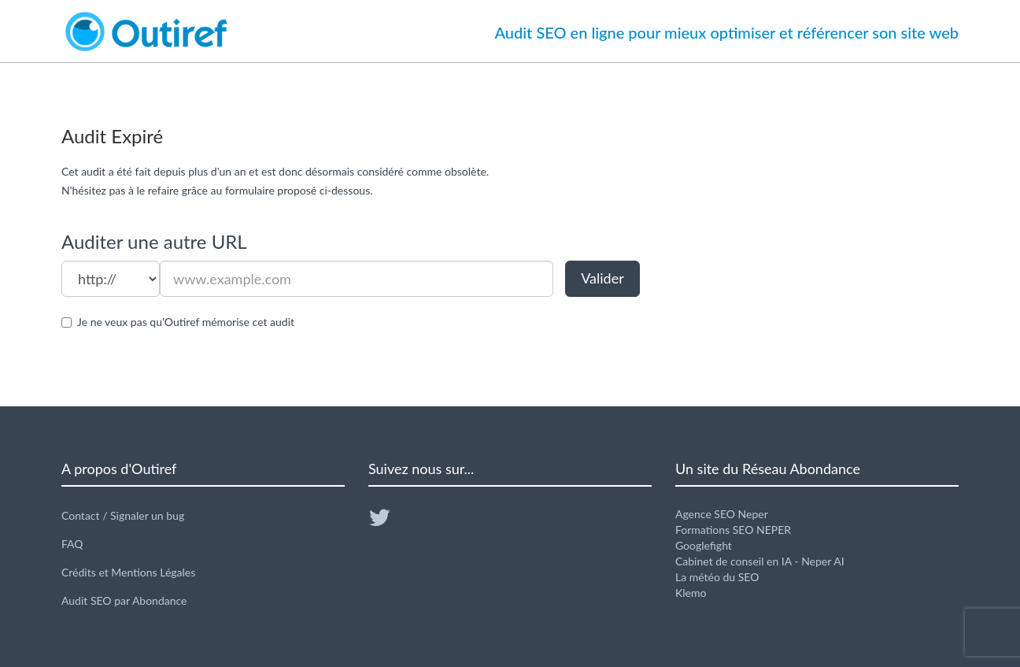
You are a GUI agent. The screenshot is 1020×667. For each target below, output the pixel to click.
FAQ (72, 543)
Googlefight (703, 545)
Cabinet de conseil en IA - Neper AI (759, 561)
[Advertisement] (817, 264)
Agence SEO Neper (721, 514)
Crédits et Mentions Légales (128, 572)
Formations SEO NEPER (733, 529)
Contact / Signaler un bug (122, 515)
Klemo (690, 592)
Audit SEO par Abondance (124, 600)
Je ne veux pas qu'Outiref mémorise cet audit (185, 321)
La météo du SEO (717, 577)
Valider (602, 278)
